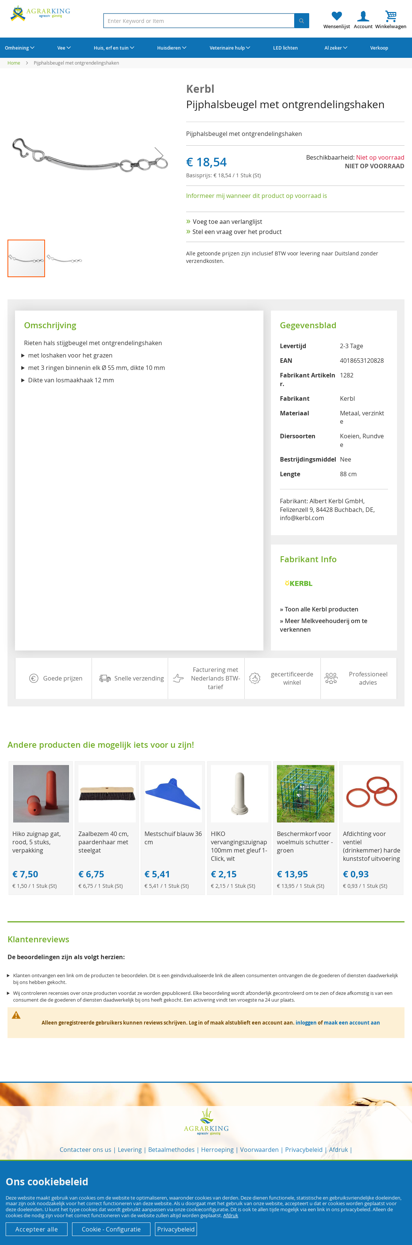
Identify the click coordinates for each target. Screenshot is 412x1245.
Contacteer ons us (85, 1149)
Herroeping (217, 1149)
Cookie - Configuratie (111, 1229)
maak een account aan (352, 1022)
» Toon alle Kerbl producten (319, 609)
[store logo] (41, 13)
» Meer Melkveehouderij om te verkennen (323, 625)
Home (14, 63)
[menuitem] (19, 48)
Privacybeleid (304, 1149)
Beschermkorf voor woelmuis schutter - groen (305, 842)
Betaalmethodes (171, 1149)
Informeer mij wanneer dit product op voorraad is (256, 196)
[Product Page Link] (41, 820)
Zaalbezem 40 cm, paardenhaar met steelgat (103, 842)
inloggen (306, 1022)
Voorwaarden (259, 1149)
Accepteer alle (36, 1229)
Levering (130, 1149)
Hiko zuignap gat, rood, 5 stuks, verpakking (36, 842)
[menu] (206, 48)
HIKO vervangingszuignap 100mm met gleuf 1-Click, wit (239, 846)
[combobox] (206, 20)
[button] (159, 155)
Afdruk (338, 1149)
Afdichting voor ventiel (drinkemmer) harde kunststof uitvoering (371, 846)
